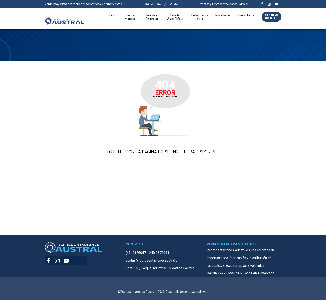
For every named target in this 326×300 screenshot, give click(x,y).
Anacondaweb (198, 292)
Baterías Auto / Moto (175, 20)
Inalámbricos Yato (200, 20)
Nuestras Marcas (130, 20)
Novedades (223, 18)
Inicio (112, 18)
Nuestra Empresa (152, 20)
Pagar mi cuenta (271, 20)
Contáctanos (246, 18)
